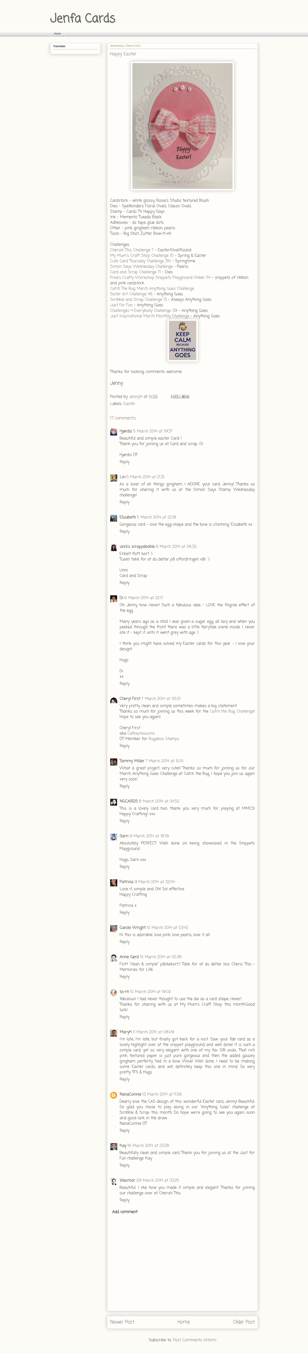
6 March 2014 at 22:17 (143, 598)
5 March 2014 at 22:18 (156, 517)
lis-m (124, 992)
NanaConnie (130, 1094)
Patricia (126, 882)
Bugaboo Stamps (164, 739)
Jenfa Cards (82, 19)
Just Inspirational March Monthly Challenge (150, 316)
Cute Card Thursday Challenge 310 (140, 261)
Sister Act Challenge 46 (131, 294)
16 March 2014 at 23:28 (148, 1146)
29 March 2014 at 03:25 (157, 1180)
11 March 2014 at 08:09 (153, 1032)
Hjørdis (126, 431)
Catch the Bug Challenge (232, 711)
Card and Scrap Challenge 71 (135, 272)
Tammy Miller (132, 761)
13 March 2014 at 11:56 (162, 1094)
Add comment (125, 1212)
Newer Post (122, 1322)
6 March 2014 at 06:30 (176, 547)
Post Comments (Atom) (194, 1340)
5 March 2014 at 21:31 (145, 477)
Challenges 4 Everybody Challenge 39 (143, 311)
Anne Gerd (129, 957)
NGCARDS (129, 801)
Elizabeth (128, 517)
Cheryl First (130, 699)
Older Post (244, 1322)
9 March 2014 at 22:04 (154, 882)
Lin (122, 477)
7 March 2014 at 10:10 (164, 761)
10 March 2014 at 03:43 (167, 928)
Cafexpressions (141, 733)
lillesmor (127, 1180)
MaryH (126, 1032)
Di (121, 598)
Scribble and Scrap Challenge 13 (138, 300)
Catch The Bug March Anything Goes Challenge (152, 289)
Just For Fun (122, 305)
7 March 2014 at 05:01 (161, 699)
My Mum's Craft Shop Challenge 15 (141, 256)
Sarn (124, 836)
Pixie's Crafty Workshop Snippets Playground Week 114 (161, 278)
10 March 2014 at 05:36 (161, 957)
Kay (123, 1146)
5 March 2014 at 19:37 (152, 431)
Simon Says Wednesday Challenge (141, 267)
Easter (129, 404)
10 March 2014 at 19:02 (150, 992)
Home (57, 33)
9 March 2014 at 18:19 (149, 836)
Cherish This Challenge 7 (132, 250)
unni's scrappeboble (137, 547)
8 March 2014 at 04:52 (159, 801)
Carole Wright (133, 928)
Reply (124, 462)
